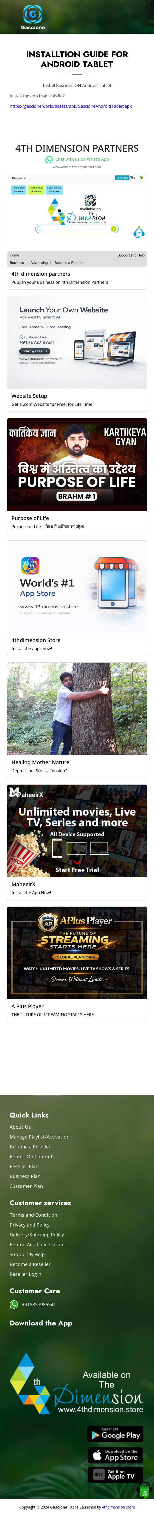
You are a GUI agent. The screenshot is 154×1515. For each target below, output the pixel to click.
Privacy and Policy (30, 1224)
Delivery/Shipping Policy (37, 1234)
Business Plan (25, 1176)
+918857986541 (39, 1304)
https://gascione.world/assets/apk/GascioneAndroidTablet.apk (71, 106)
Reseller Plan (24, 1166)
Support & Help (27, 1254)
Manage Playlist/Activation (39, 1136)
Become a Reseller (30, 1146)
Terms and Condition (33, 1215)
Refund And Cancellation (37, 1244)
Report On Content (31, 1156)
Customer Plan (26, 1186)
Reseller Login (25, 1274)
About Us (20, 1127)
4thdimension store (118, 1507)
